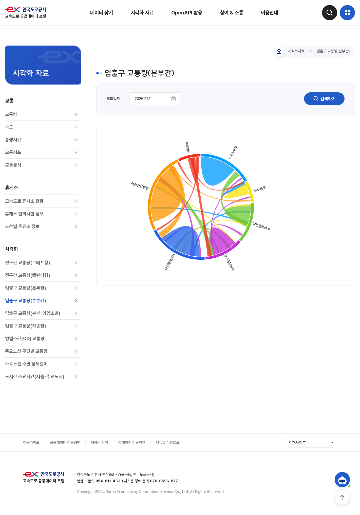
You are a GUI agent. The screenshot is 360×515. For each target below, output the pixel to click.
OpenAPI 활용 (186, 13)
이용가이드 (31, 442)
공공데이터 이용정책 (65, 442)
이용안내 (269, 13)
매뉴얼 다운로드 (168, 442)
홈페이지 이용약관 (131, 442)
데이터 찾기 (101, 13)
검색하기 (324, 99)
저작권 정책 (99, 442)
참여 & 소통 (231, 13)
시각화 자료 (142, 13)
